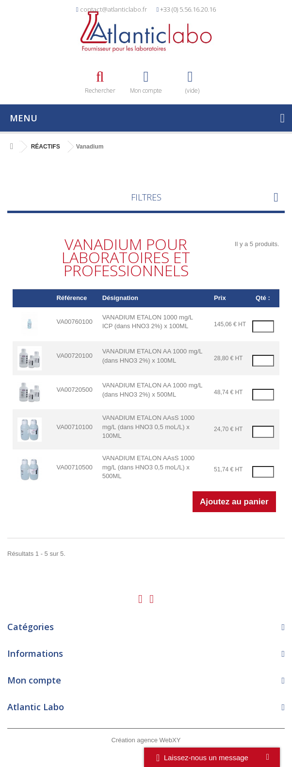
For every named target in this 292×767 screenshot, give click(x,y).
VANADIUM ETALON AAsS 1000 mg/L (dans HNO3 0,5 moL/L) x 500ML (148, 467)
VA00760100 (74, 321)
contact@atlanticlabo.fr (113, 9)
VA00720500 (74, 389)
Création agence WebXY (146, 740)
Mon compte (34, 680)
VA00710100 (74, 427)
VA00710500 (74, 467)
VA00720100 (74, 355)
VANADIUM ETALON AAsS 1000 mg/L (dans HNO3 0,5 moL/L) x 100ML (148, 426)
